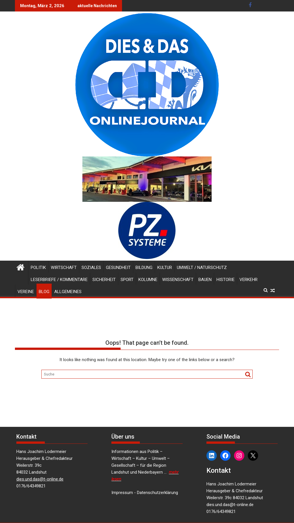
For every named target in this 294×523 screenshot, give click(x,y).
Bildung (144, 267)
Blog (44, 291)
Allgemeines (68, 291)
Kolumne (147, 279)
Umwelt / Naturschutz (202, 267)
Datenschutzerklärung (157, 492)
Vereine (26, 291)
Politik (38, 267)
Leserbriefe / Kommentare (59, 279)
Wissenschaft (178, 279)
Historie (225, 279)
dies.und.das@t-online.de (39, 479)
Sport (127, 279)
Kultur (164, 267)
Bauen (205, 279)
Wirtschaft (64, 267)
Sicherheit (104, 279)
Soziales (91, 267)
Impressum (122, 492)
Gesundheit (118, 267)
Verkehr (248, 279)
